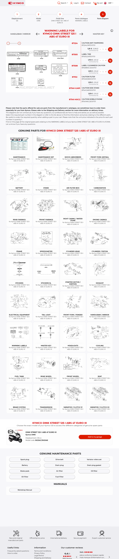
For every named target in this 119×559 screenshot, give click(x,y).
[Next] (81, 34)
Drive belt (59, 459)
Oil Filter (24, 477)
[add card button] (110, 49)
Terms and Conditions (42, 551)
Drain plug (59, 465)
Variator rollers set (94, 459)
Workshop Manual (25, 490)
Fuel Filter (59, 477)
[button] (112, 30)
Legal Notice (39, 556)
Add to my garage (95, 437)
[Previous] (37, 34)
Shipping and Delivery (42, 558)
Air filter (59, 471)
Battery (25, 465)
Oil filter (94, 471)
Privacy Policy (39, 553)
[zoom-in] (19, 43)
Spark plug (24, 459)
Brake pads (24, 471)
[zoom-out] (8, 43)
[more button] (105, 49)
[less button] (100, 49)
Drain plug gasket (94, 465)
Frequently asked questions (18, 551)
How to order (12, 553)
